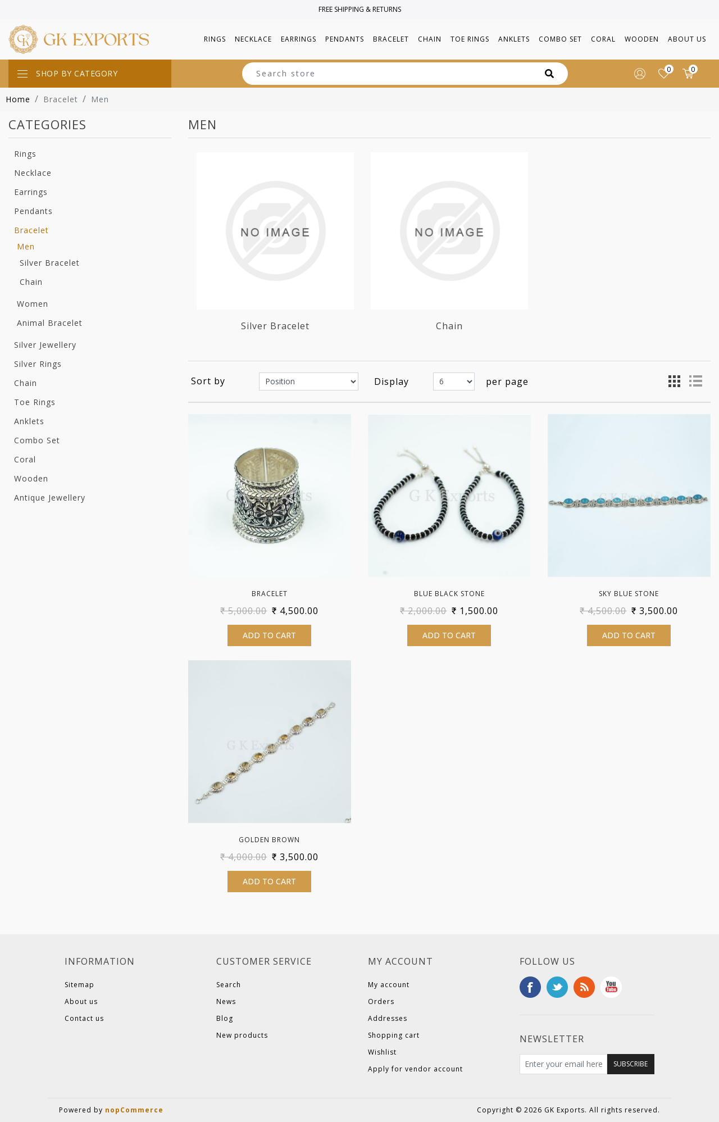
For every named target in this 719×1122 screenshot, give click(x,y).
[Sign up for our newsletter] (563, 1064)
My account (388, 984)
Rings (25, 153)
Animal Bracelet (50, 322)
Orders (381, 1001)
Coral (25, 459)
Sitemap (79, 984)
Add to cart (269, 635)
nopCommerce (134, 1110)
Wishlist (382, 1052)
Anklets (29, 421)
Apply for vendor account (415, 1069)
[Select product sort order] (308, 381)
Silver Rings (38, 363)
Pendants (33, 211)
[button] (214, 39)
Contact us (84, 1018)
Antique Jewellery (49, 497)
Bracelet (31, 230)
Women (32, 303)
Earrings (31, 192)
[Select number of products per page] (453, 381)
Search (228, 984)
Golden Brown (269, 839)
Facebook (530, 987)
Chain (31, 281)
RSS (584, 987)
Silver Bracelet (50, 262)
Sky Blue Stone (629, 593)
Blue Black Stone (449, 593)
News (226, 1001)
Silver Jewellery (45, 344)
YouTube (611, 987)
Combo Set (37, 440)
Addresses (387, 1018)
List (695, 381)
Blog (224, 1018)
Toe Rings (35, 402)
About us (687, 39)
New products (242, 1035)
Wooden (31, 478)
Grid (674, 381)
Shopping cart (394, 1035)
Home (18, 99)
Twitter (557, 987)
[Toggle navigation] (89, 74)
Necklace (33, 172)
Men (26, 246)
